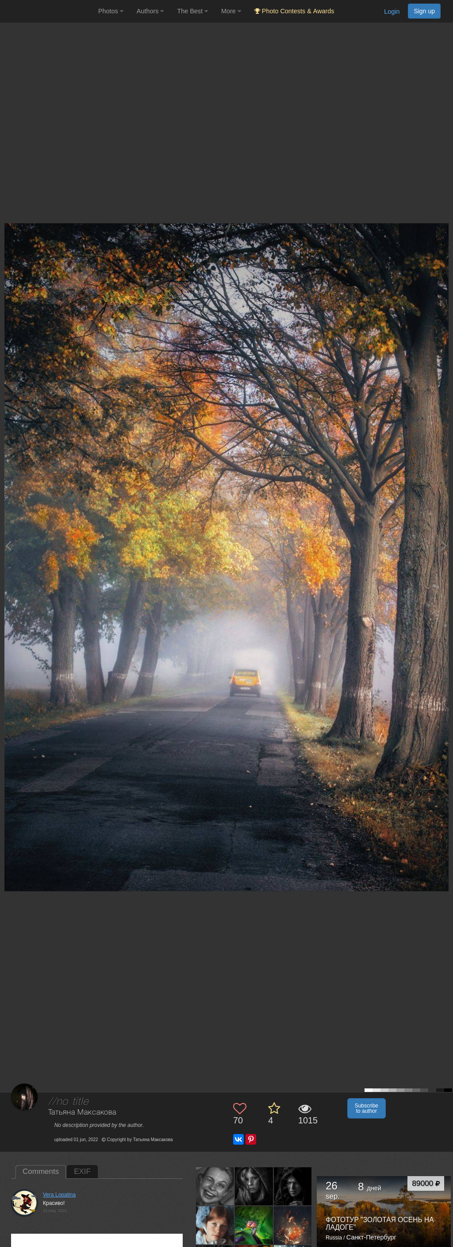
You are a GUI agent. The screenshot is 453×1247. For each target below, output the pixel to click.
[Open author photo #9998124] (254, 1186)
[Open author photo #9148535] (254, 1225)
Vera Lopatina (59, 1195)
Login (391, 11)
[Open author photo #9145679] (293, 1225)
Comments (41, 1171)
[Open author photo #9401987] (293, 1186)
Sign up (424, 11)
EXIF (82, 1171)
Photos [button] (110, 11)
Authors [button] (150, 11)
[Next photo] (444, 546)
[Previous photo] (8, 546)
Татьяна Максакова (82, 1112)
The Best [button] (192, 11)
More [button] (231, 11)
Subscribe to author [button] (366, 1108)
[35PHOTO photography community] (48, 11)
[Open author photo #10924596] (215, 1186)
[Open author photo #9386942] (215, 1225)
